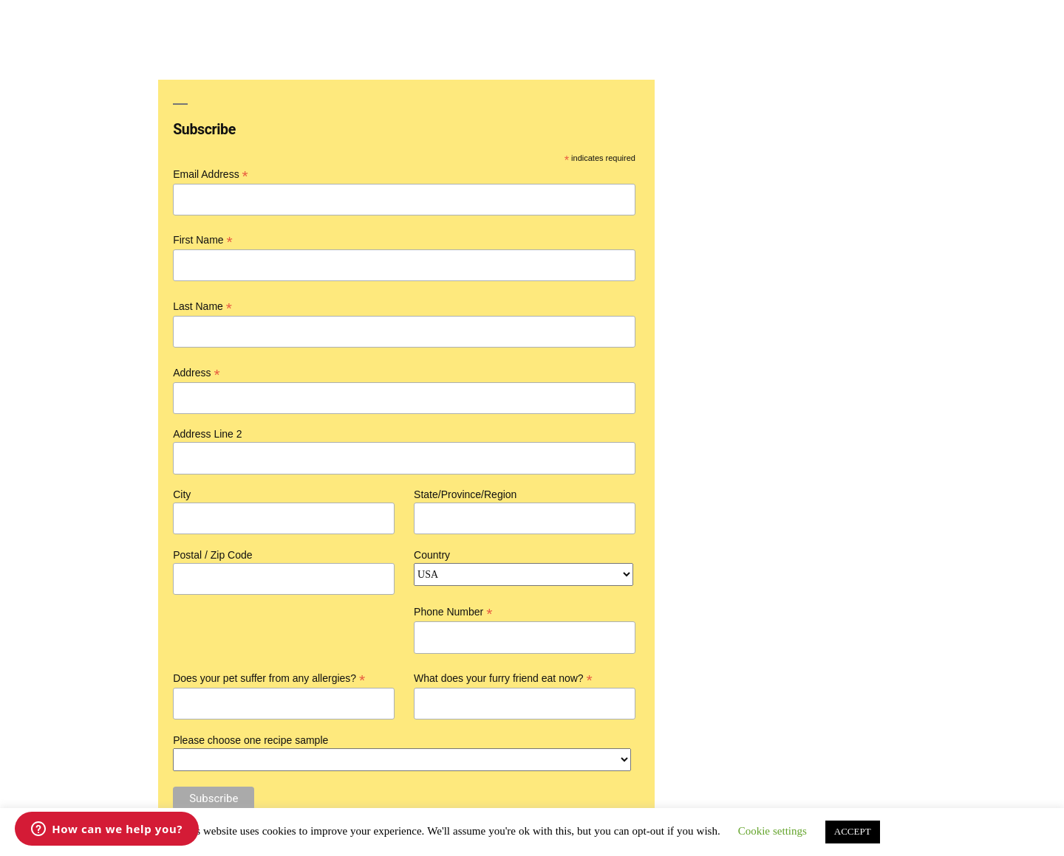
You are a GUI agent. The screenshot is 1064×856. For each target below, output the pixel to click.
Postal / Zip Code (212, 555)
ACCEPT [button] (852, 832)
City (182, 494)
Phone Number (453, 612)
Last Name (202, 307)
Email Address (210, 175)
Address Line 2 (207, 434)
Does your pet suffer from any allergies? (269, 679)
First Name (203, 240)
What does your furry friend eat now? (503, 679)
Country (432, 555)
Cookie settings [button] (772, 831)
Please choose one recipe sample (250, 740)
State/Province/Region (465, 494)
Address (196, 373)
